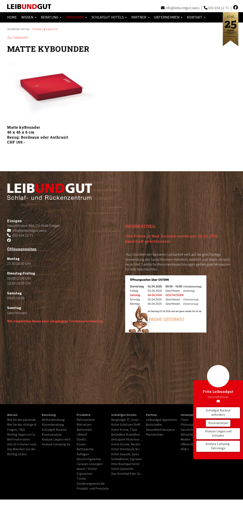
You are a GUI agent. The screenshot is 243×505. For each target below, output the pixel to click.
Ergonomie (51, 29)
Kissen (81, 444)
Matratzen (84, 425)
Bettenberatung (53, 420)
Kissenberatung (53, 425)
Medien (186, 439)
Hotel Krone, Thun (124, 430)
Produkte (76, 17)
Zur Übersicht (17, 37)
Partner (140, 17)
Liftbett (82, 435)
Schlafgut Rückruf (54, 430)
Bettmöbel (84, 430)
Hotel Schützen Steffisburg (127, 425)
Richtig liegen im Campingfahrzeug (23, 435)
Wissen (28, 17)
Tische (81, 479)
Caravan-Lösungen (90, 464)
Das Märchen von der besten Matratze (23, 449)
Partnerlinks (154, 435)
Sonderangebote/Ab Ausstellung (93, 484)
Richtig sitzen (17, 454)
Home (12, 17)
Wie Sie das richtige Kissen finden (23, 425)
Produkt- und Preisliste (93, 489)
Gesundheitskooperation (162, 430)
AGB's (185, 449)
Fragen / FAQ (16, 430)
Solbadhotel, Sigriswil (126, 459)
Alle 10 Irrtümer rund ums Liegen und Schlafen (23, 444)
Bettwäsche (85, 449)
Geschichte (188, 430)
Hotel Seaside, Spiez (125, 454)
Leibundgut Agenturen (161, 420)
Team (185, 420)
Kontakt (196, 17)
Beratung (51, 17)
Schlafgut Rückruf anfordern (218, 412)
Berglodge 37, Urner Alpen (127, 420)
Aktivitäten (188, 435)
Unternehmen (168, 17)
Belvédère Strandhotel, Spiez (127, 435)
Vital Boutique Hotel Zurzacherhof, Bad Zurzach (127, 464)
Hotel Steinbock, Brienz (127, 449)
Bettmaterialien (18, 439)
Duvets (81, 439)
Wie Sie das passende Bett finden (23, 420)
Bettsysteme (86, 420)
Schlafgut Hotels (109, 17)
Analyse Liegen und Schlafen (218, 433)
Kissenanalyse (218, 423)
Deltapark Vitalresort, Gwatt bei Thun (127, 439)
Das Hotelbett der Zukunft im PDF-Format (127, 474)
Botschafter (154, 425)
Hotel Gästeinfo (122, 469)
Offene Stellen (191, 444)
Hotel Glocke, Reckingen (127, 444)
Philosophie (189, 425)
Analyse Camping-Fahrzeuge (218, 446)
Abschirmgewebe (89, 459)
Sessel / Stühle (87, 469)
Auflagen (83, 454)
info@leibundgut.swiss (182, 8)
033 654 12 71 (218, 8)
